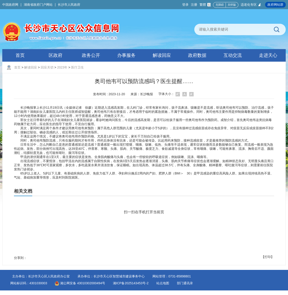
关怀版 (232, 4)
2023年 (62, 67)
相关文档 (23, 191)
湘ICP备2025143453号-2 (131, 283)
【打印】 (267, 257)
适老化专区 (251, 5)
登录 (185, 4)
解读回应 (30, 67)
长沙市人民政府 (69, 4)
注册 (194, 4)
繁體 (205, 5)
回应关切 (47, 67)
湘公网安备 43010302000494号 (80, 283)
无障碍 (220, 4)
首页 (17, 67)
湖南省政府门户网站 (38, 4)
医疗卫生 (77, 67)
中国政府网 (10, 4)
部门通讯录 (185, 283)
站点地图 (162, 283)
